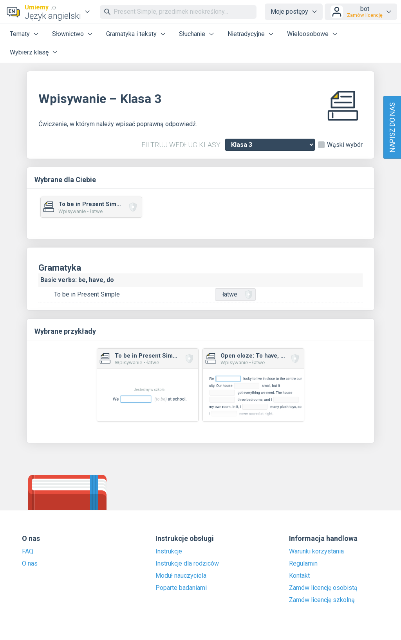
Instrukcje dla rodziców (187, 563)
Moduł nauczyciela (180, 575)
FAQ (27, 551)
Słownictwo (68, 34)
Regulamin (303, 563)
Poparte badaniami (181, 587)
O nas (30, 563)
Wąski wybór (345, 144)
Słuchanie (192, 34)
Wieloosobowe (308, 34)
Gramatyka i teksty (131, 34)
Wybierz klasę (29, 52)
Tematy (20, 34)
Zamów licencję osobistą (323, 587)
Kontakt (299, 575)
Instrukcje (168, 551)
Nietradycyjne (246, 34)
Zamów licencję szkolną (322, 600)
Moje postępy (289, 11)
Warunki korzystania (316, 551)
